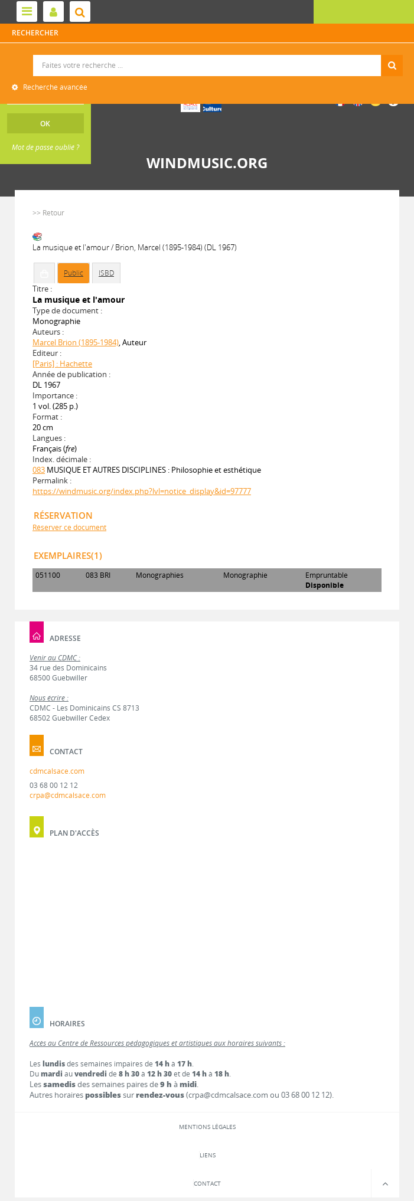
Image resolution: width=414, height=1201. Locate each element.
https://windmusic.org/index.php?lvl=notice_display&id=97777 (141, 491)
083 (38, 469)
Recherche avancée (54, 87)
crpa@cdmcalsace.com (68, 795)
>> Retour (48, 213)
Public (73, 273)
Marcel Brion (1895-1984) (75, 342)
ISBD (106, 273)
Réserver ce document (69, 527)
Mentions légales (207, 1127)
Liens (208, 1155)
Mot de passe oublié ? (45, 147)
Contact (207, 1183)
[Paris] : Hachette (62, 363)
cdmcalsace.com (57, 771)
